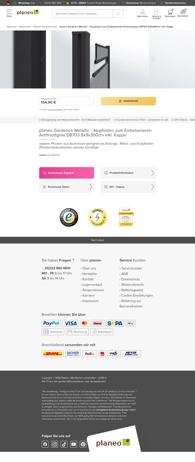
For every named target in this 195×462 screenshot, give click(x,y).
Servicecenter (131, 268)
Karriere (88, 296)
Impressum (90, 301)
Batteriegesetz (132, 290)
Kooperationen (93, 290)
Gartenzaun (25, 26)
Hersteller (89, 274)
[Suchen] (118, 13)
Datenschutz (130, 279)
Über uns (89, 268)
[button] (8, 3)
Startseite (12, 26)
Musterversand (141, 3)
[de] (8, 3)
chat (26, 3)
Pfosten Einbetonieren (45, 26)
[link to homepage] (27, 12)
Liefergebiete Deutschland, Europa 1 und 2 (115, 410)
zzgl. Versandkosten (55, 110)
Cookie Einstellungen (137, 296)
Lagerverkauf (92, 285)
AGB (124, 274)
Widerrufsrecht (132, 285)
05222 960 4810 (53, 3)
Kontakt (88, 279)
